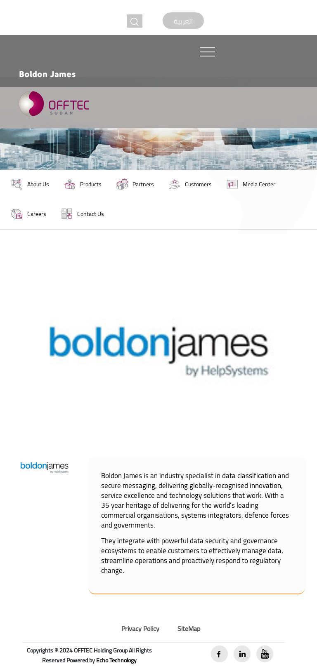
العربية (183, 21)
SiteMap (188, 628)
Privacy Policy (140, 628)
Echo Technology (116, 660)
